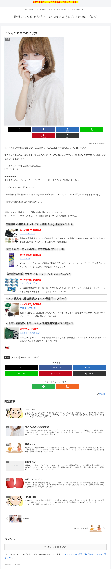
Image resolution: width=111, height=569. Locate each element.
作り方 (36, 351)
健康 (7, 351)
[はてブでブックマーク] (47, 129)
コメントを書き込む (55, 543)
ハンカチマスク (26, 351)
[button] (98, 129)
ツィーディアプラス (29, 277)
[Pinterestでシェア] (81, 129)
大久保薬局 (25, 252)
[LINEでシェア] (64, 129)
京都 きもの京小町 (28, 302)
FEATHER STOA (27, 228)
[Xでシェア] (12, 129)
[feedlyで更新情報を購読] (53, 380)
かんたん (15, 351)
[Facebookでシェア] (30, 129)
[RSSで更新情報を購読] (58, 380)
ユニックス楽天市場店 (30, 327)
